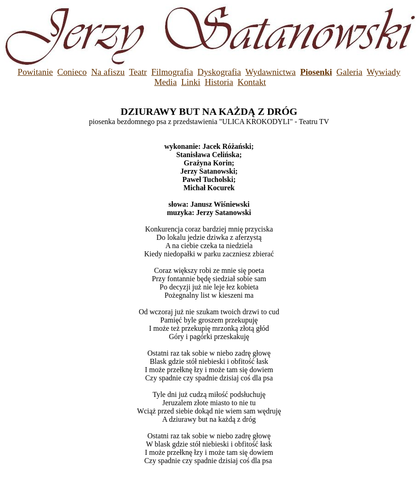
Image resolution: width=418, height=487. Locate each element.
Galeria (349, 72)
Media (165, 82)
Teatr (138, 72)
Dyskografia (219, 72)
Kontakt (252, 82)
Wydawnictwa (270, 72)
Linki (190, 82)
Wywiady (383, 72)
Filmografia (172, 72)
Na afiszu (108, 72)
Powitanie (35, 72)
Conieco (72, 72)
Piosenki (316, 72)
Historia (219, 82)
